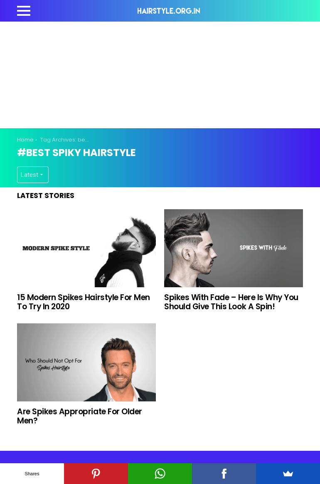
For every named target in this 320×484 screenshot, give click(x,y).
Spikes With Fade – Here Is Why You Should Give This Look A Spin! (231, 302)
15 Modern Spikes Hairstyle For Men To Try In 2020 (83, 302)
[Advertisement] (168, 73)
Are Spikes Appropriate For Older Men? (79, 416)
